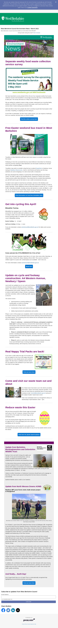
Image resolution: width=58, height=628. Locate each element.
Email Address (5, 594)
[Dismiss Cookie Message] (56, 2)
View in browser (36, 32)
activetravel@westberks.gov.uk (29, 227)
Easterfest (39, 168)
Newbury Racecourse (16, 170)
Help (35, 624)
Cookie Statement (32, 7)
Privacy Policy (24, 624)
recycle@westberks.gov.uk (38, 393)
